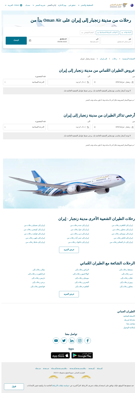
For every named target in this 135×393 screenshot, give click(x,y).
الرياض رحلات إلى (80, 270)
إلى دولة (98, 368)
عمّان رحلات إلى (125, 278)
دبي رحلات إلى (125, 274)
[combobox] (115, 42)
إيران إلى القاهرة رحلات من (120, 225)
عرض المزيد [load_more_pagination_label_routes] (67, 250)
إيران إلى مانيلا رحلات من (33, 242)
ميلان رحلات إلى (37, 270)
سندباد (26, 5)
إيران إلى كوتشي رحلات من (32, 230)
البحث (15, 40)
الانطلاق (61, 39)
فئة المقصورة (39, 76)
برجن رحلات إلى (37, 282)
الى (96, 39)
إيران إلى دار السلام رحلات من (119, 242)
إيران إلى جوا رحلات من (78, 230)
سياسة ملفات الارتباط (59, 386)
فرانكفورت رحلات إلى (34, 274)
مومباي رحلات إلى (80, 278)
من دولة (36, 368)
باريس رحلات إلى (36, 278)
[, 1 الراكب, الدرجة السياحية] (107, 32)
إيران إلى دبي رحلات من (78, 234)
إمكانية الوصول (127, 328)
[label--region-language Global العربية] (12, 5)
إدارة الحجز (50, 5)
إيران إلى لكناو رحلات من (121, 238)
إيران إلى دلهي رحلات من (33, 238)
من (128, 39)
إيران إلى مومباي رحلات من (120, 234)
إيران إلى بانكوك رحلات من (77, 242)
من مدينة (44, 368)
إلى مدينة (90, 368)
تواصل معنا (129, 324)
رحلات (113, 59)
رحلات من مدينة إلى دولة (58, 368)
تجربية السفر (37, 5)
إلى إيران (101, 59)
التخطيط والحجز (83, 5)
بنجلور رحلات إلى (124, 287)
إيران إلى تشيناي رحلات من (33, 225)
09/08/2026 (60, 42)
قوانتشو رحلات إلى (36, 287)
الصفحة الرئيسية (127, 59)
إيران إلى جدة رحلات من (78, 225)
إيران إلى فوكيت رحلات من (33, 234)
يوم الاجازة (61, 5)
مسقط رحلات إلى (124, 270)
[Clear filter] (93, 82)
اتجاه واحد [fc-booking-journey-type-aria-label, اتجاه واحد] (126, 33)
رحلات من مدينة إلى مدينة (76, 368)
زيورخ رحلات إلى (125, 282)
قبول (12, 387)
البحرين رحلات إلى (80, 282)
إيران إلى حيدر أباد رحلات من (76, 238)
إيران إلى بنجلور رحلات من (121, 230)
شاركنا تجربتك (128, 320)
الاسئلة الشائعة (127, 316)
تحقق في (70, 5)
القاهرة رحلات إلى (80, 287)
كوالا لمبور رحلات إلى (79, 274)
